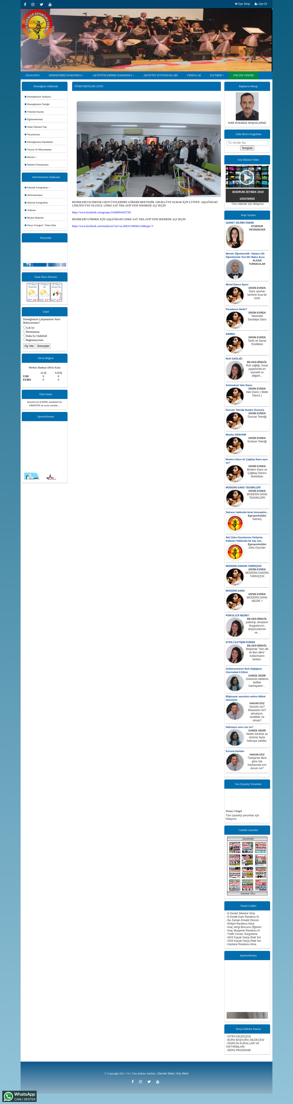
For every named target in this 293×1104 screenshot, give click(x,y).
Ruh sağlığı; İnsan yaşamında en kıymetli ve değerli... (257, 370)
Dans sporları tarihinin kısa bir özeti (257, 295)
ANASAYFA (32, 75)
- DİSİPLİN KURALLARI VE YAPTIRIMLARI (242, 1045)
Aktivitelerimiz (34, 195)
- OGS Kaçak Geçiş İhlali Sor (243, 940)
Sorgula (247, 148)
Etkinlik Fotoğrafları (36, 187)
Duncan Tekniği (257, 416)
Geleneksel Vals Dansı (239, 385)
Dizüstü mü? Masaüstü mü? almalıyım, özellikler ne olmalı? (257, 713)
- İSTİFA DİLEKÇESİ (238, 1036)
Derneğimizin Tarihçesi (38, 96)
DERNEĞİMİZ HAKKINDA (65, 75)
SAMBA (230, 334)
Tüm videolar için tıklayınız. (248, 204)
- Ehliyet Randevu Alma (240, 923)
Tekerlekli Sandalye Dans (257, 317)
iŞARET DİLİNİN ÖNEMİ (240, 222)
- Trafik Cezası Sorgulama (242, 934)
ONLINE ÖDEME (243, 75)
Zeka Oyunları (257, 547)
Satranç (257, 519)
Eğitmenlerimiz (34, 119)
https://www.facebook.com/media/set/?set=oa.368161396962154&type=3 (112, 226)
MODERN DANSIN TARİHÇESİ (243, 566)
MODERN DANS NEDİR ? (257, 599)
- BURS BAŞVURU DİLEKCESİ (245, 1040)
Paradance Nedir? (236, 309)
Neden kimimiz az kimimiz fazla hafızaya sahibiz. (257, 737)
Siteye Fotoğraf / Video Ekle (40, 225)
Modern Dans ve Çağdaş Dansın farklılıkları (257, 473)
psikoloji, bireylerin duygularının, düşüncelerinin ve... (257, 627)
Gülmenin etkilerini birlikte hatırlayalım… (257, 682)
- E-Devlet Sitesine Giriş (240, 913)
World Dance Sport (237, 284)
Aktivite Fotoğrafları (36, 202)
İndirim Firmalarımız (37, 164)
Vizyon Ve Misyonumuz (38, 149)
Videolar (30, 210)
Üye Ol (261, 3)
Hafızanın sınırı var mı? (239, 727)
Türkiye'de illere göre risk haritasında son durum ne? (257, 763)
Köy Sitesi (182, 1073)
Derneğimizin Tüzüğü (37, 104)
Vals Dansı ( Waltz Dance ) (257, 393)
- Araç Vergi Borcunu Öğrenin (243, 927)
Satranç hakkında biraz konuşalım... (247, 512)
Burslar (30, 157)
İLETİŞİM (216, 75)
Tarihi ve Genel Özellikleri (257, 342)
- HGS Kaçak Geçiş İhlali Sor (243, 937)
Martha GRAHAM (236, 434)
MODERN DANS (235, 590)
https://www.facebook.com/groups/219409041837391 (101, 212)
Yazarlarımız (32, 134)
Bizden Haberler (34, 217)
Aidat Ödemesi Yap (36, 126)
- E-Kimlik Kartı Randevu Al (242, 916)
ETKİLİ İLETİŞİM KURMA (240, 642)
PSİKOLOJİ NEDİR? (237, 615)
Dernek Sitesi (166, 1073)
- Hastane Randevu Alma (241, 944)
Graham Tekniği (257, 441)
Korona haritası (235, 751)
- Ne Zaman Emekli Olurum (242, 920)
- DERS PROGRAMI (238, 1050)
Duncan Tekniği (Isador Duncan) (245, 410)
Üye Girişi (242, 3)
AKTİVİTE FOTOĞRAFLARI (160, 75)
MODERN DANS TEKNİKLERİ (243, 487)
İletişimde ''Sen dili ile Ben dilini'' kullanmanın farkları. (257, 654)
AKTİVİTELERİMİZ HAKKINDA (112, 75)
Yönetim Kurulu (34, 111)
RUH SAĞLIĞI (234, 358)
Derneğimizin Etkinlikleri (39, 142)
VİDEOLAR (194, 75)
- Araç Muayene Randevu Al (243, 930)
